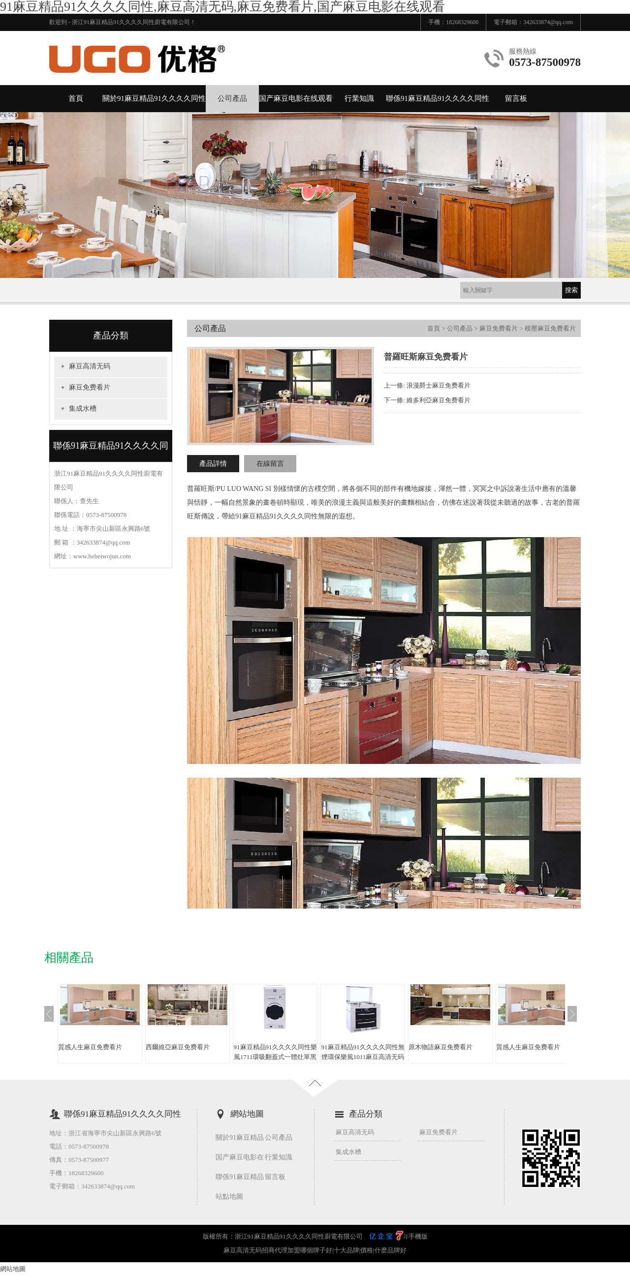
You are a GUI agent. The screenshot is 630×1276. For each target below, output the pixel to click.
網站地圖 (13, 1269)
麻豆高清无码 (89, 366)
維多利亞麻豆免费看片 (439, 400)
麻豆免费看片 (89, 387)
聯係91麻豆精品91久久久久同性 (437, 98)
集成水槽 (82, 408)
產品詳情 (213, 463)
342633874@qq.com (548, 22)
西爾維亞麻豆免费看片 (178, 1047)
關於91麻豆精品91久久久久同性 (154, 98)
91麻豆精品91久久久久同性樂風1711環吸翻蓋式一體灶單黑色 (275, 1056)
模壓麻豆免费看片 (550, 328)
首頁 (75, 98)
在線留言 (270, 463)
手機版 (418, 1236)
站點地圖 (229, 1196)
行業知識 (359, 98)
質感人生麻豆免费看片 (90, 1047)
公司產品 (232, 98)
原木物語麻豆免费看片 (440, 1047)
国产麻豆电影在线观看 (296, 98)
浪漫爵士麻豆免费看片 (439, 385)
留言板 (516, 98)
